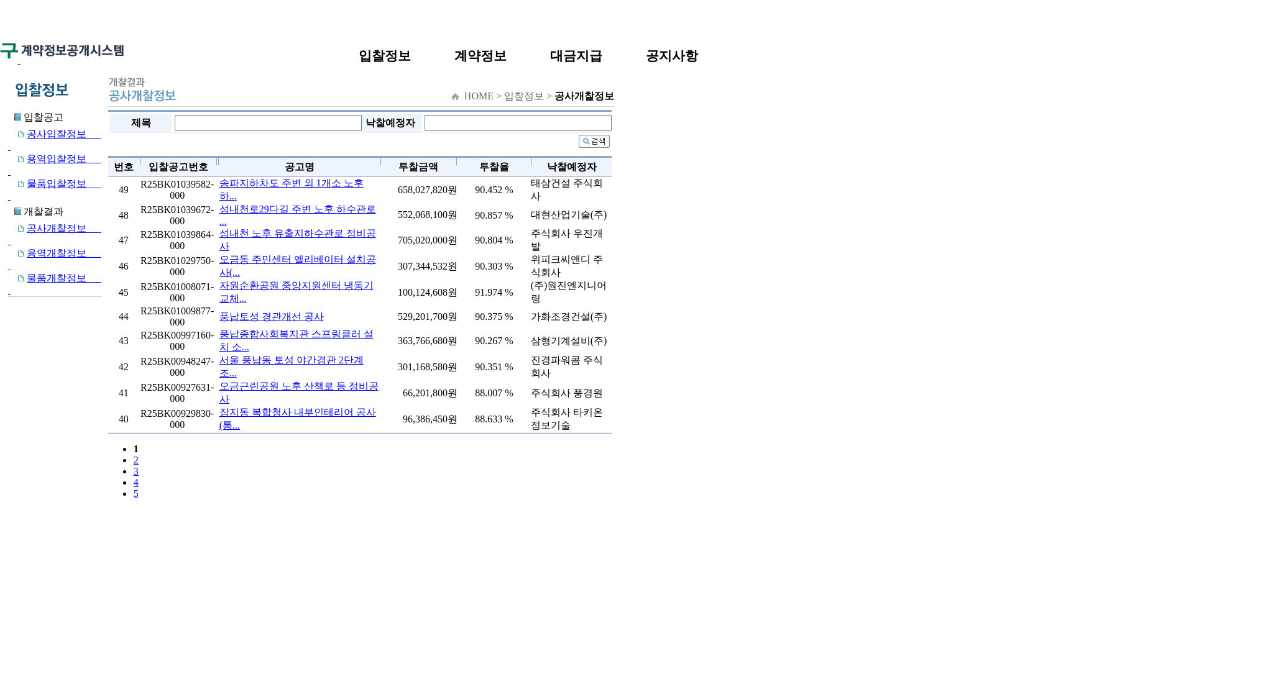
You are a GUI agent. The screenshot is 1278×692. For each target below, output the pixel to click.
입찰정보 (385, 55)
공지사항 (672, 55)
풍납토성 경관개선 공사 (271, 316)
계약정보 (480, 55)
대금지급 (576, 55)
